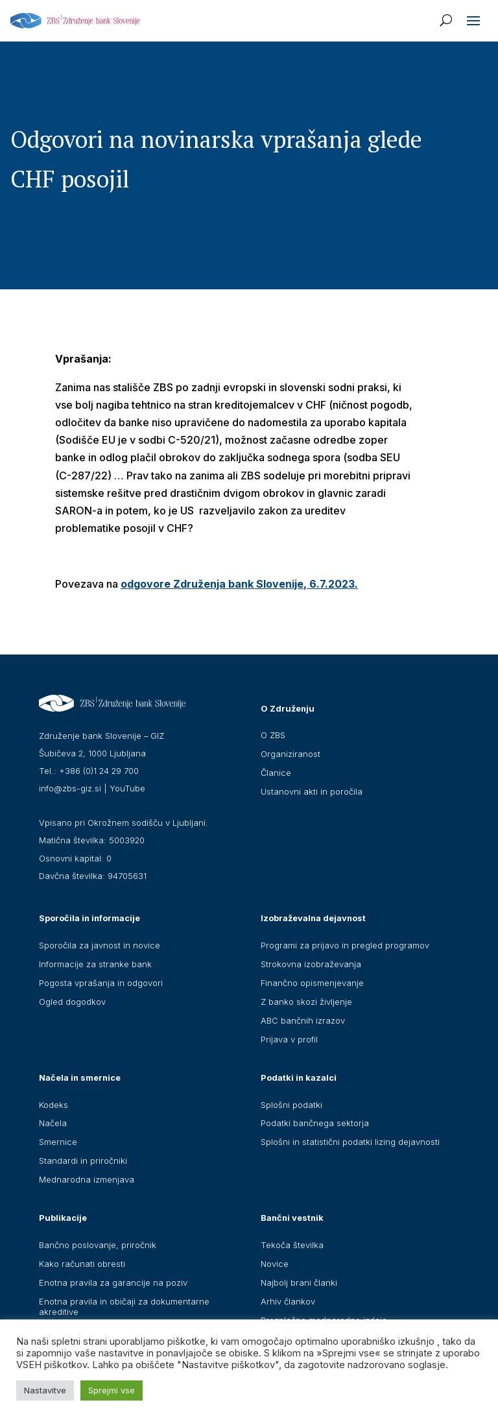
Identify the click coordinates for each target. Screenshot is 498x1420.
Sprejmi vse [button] (111, 1390)
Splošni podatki (291, 1105)
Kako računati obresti (82, 1263)
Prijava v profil (289, 1039)
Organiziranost (290, 754)
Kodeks (53, 1105)
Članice (276, 772)
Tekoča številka (292, 1245)
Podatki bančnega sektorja (315, 1123)
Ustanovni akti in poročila (311, 791)
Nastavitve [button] (45, 1390)
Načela (53, 1123)
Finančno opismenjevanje (312, 983)
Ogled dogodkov (72, 1001)
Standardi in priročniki (83, 1160)
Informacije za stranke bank (95, 964)
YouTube (127, 788)
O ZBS (273, 735)
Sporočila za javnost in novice (99, 945)
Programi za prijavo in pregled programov (345, 945)
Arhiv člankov (288, 1301)
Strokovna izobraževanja (311, 964)
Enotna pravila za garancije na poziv (113, 1282)
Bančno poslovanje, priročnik (97, 1245)
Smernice (58, 1142)
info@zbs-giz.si (70, 788)
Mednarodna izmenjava (86, 1179)
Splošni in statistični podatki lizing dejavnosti (350, 1142)
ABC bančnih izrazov (303, 1020)
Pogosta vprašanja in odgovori (101, 983)
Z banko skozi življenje (306, 1001)
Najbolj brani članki (299, 1282)
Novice (275, 1263)
